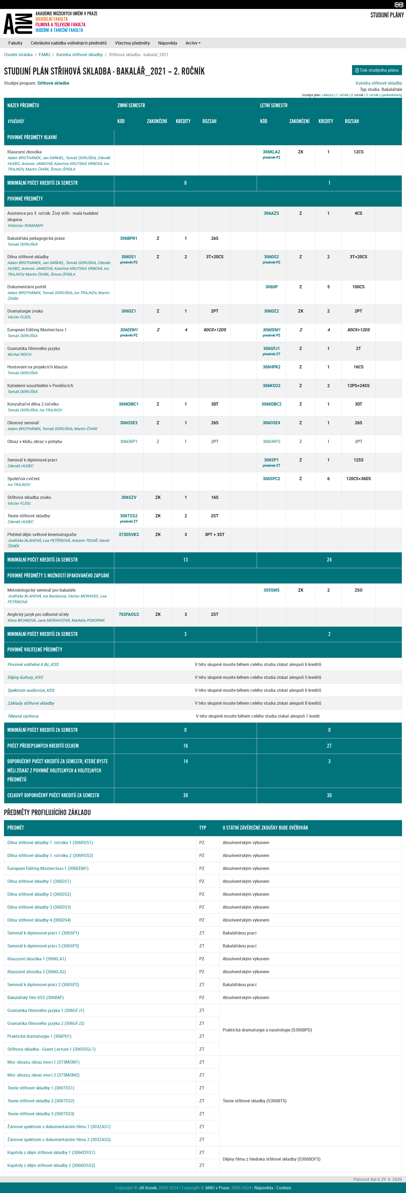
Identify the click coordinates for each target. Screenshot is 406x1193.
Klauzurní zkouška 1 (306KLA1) (36, 959)
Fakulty (15, 43)
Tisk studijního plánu (377, 70)
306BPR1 (128, 238)
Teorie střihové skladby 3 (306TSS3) (40, 1114)
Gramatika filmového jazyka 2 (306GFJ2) (45, 1023)
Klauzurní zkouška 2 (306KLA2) (36, 972)
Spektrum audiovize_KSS (30, 690)
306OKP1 (129, 441)
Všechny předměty (132, 43)
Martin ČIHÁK (36, 169)
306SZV (128, 497)
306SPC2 (271, 478)
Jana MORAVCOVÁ (53, 620)
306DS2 (271, 257)
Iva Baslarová (54, 595)
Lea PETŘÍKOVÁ (56, 540)
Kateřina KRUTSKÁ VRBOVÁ (78, 163)
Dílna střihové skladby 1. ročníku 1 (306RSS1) (50, 842)
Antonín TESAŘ (84, 540)
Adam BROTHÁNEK (23, 157)
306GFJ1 (271, 348)
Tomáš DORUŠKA (81, 157)
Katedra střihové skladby (79, 54)
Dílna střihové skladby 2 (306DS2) (39, 894)
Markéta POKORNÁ (87, 620)
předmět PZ (271, 157)
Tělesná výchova (22, 716)
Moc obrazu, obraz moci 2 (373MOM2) (43, 1075)
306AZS (271, 213)
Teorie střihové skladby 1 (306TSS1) (40, 1088)
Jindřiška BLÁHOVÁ (24, 540)
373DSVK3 (129, 534)
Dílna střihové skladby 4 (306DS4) (39, 920)
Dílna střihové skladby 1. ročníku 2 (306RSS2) (50, 855)
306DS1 (128, 257)
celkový (328, 94)
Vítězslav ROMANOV (25, 225)
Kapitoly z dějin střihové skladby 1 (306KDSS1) (51, 1152)
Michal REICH (19, 354)
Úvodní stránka (18, 54)
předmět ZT (271, 354)
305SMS (272, 590)
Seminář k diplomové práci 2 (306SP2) (43, 984)
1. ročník (342, 94)
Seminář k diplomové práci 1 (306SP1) (43, 933)
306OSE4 (271, 423)
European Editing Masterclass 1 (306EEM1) (47, 868)
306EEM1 (129, 330)
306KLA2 (271, 152)
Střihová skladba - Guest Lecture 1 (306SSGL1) (51, 1049)
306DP (271, 287)
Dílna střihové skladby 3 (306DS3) (39, 907)
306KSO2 (271, 385)
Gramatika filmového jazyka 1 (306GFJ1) (45, 1010)
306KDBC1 (129, 404)
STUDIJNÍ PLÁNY (387, 15)
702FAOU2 (129, 614)
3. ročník (372, 94)
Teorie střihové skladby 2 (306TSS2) (40, 1101)
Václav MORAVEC (83, 595)
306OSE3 (128, 423)
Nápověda (167, 43)
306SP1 (271, 460)
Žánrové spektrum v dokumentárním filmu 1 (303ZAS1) (59, 1126)
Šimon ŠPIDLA (62, 169)
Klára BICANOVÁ (21, 620)
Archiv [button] (191, 43)
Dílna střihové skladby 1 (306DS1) (39, 881)
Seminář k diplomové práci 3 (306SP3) (43, 946)
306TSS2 (128, 516)
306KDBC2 (271, 404)
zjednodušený (391, 94)
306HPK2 (271, 367)
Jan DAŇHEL (53, 157)
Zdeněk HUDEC (20, 465)
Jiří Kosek (147, 1188)
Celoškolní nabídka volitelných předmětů (69, 43)
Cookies (283, 1188)
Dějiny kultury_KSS (25, 677)
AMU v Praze (217, 1188)
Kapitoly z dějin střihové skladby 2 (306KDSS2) (51, 1165)
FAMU (44, 54)
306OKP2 (271, 441)
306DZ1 (128, 311)
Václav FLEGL (19, 316)
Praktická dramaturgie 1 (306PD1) (39, 1036)
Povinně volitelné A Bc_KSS (32, 664)
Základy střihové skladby (30, 703)
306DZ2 (271, 311)
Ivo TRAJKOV (85, 292)
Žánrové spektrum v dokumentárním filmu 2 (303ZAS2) (59, 1139)
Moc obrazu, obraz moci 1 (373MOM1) (43, 1062)
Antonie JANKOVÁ (36, 163)
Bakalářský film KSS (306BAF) (35, 997)
